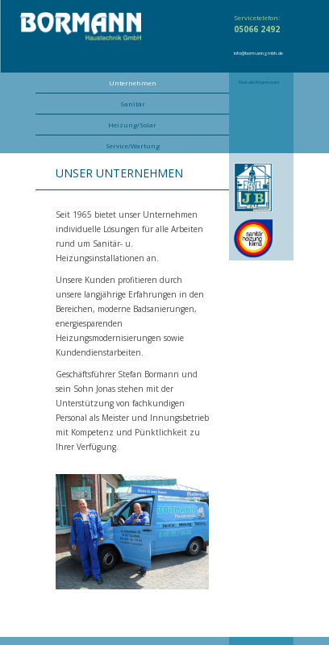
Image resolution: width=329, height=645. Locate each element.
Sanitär (132, 103)
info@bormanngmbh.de (258, 53)
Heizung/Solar (132, 124)
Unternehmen (132, 82)
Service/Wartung (133, 145)
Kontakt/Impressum (259, 82)
